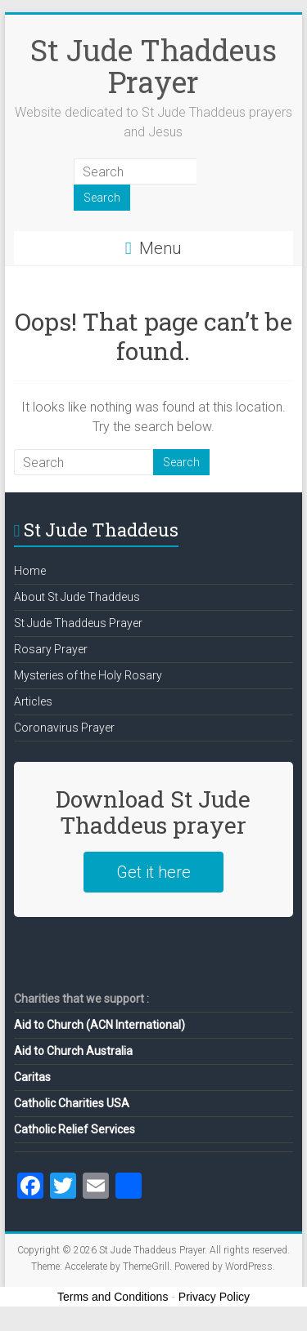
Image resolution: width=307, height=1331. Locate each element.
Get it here (153, 872)
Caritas (32, 1077)
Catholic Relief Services (74, 1129)
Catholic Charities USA (71, 1103)
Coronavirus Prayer (64, 727)
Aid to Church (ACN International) (99, 1024)
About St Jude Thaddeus (77, 596)
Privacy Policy (214, 1296)
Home (30, 570)
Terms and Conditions (112, 1296)
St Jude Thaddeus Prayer (153, 65)
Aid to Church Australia (73, 1050)
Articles (33, 701)
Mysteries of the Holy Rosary (88, 675)
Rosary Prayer (51, 649)
